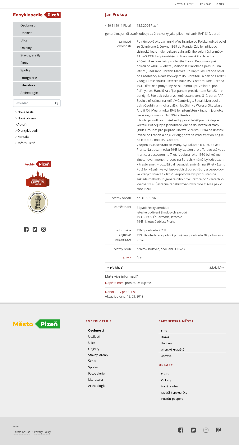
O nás (220, 4)
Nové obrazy (26, 118)
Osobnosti (28, 25)
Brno (164, 330)
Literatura (28, 85)
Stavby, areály (30, 55)
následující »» (216, 267)
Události (26, 33)
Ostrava (166, 356)
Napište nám (114, 283)
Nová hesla (25, 112)
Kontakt (206, 4)
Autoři (21, 124)
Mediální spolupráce (174, 392)
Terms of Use (21, 432)
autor (127, 258)
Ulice (24, 40)
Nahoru (110, 292)
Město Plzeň (25, 143)
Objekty (26, 48)
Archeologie (29, 93)
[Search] (33, 103)
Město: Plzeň (184, 4)
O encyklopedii (27, 130)
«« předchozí (114, 267)
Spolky (25, 70)
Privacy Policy (42, 432)
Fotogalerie (29, 78)
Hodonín (166, 343)
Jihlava (165, 337)
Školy (24, 63)
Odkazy (166, 380)
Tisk (133, 292)
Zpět (123, 292)
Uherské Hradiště (172, 349)
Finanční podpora (172, 398)
